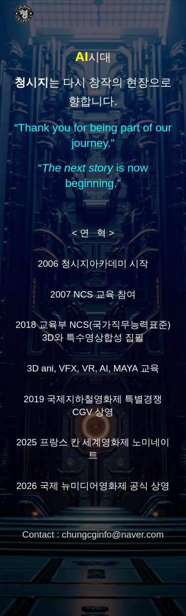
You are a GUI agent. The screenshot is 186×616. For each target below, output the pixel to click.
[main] (93, 308)
